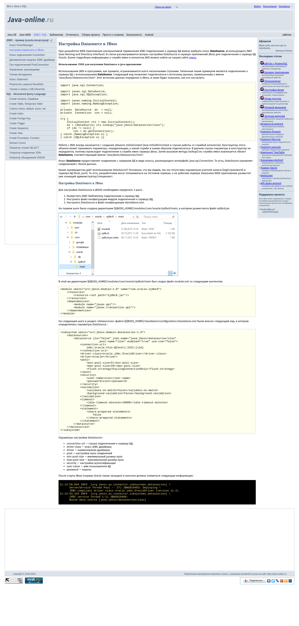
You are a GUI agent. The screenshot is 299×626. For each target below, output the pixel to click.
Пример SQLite (268, 168)
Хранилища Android (271, 160)
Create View (16, 133)
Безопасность (134, 34)
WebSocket (266, 175)
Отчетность (72, 34)
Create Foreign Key (20, 118)
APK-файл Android (270, 183)
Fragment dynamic (270, 131)
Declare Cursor (17, 142)
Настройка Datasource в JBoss (26, 50)
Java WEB (25, 34)
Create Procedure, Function (24, 138)
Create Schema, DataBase (24, 99)
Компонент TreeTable (272, 152)
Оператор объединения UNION (27, 157)
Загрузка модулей (272, 116)
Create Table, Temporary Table (26, 103)
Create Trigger (17, 123)
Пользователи (270, 81)
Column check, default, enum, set (27, 108)
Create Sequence (18, 128)
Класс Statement (18, 79)
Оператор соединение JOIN (25, 152)
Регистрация (270, 6)
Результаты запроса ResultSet (26, 84)
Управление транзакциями (24, 69)
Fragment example (270, 147)
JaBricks (286, 34)
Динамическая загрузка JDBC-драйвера (32, 59)
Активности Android (271, 124)
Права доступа (270, 98)
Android (149, 34)
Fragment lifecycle (270, 139)
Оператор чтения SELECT (24, 147)
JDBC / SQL (40, 34)
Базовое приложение (274, 72)
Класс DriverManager (21, 45)
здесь (192, 57)
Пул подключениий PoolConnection (29, 64)
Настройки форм (272, 90)
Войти (257, 6)
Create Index (16, 113)
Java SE (12, 34)
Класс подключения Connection (27, 55)
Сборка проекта (91, 34)
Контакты (284, 6)
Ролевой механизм (273, 107)
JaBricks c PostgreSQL (273, 63)
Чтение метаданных (20, 74)
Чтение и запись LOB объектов (27, 89)
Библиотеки (56, 34)
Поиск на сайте (163, 7)
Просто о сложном (113, 34)
